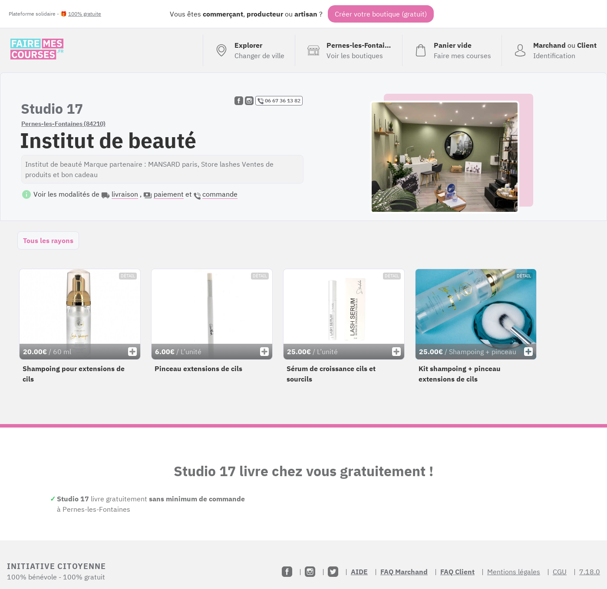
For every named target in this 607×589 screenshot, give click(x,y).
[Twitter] (333, 571)
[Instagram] (310, 571)
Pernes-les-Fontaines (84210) (63, 124)
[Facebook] (287, 571)
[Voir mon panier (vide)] (451, 50)
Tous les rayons (48, 240)
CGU (560, 571)
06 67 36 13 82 (278, 100)
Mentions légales (513, 571)
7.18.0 (589, 571)
